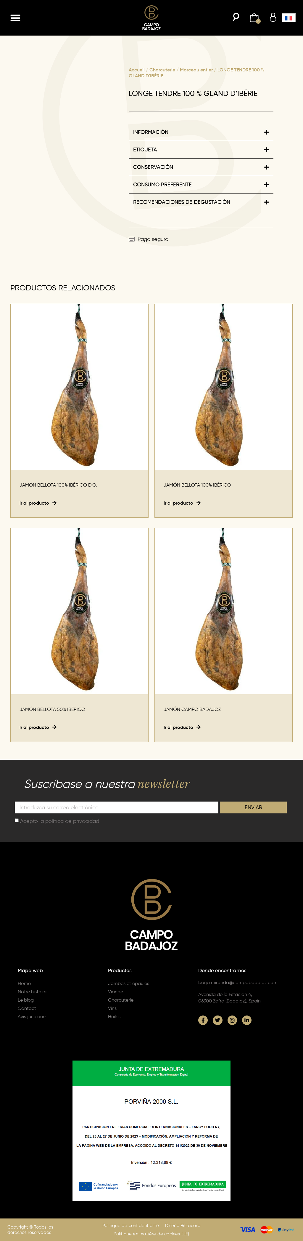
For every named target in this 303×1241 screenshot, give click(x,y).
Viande (115, 991)
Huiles (114, 1016)
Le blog (26, 1000)
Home (24, 983)
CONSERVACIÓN (153, 167)
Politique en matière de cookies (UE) (151, 1234)
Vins (112, 1008)
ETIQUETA (145, 149)
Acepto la (59, 821)
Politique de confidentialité (130, 1225)
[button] (15, 18)
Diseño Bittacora (183, 1225)
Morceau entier (196, 70)
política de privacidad (72, 821)
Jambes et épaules (128, 983)
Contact (27, 1008)
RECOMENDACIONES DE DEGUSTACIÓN (181, 202)
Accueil (137, 70)
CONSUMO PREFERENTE (162, 184)
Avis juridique (32, 1016)
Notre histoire (32, 991)
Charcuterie (162, 70)
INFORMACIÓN (150, 132)
